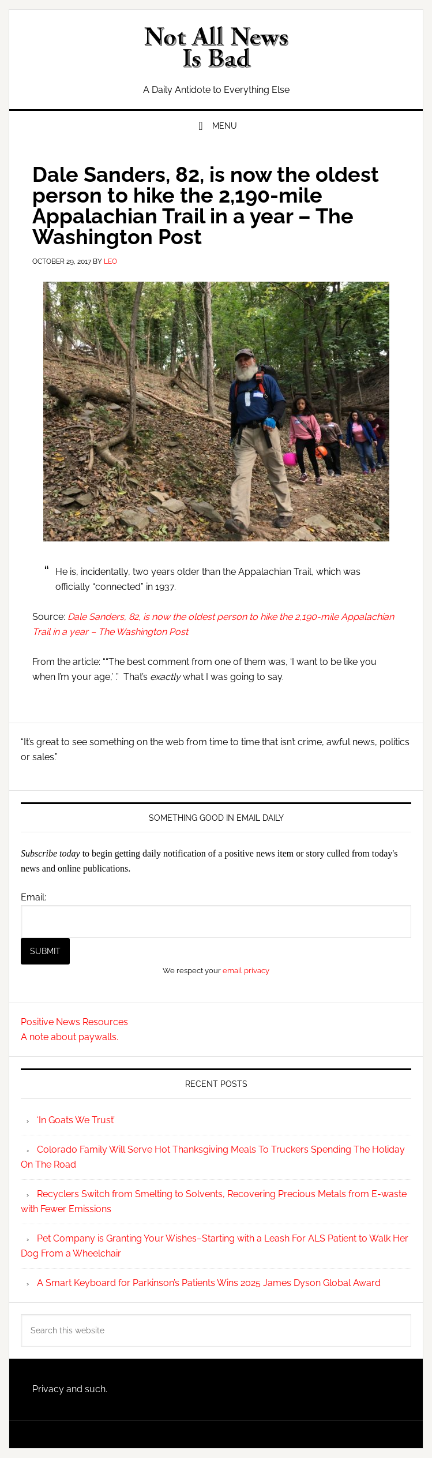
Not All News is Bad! (216, 47)
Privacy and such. (69, 1389)
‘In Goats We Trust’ (76, 1120)
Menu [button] (224, 125)
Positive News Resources (74, 1021)
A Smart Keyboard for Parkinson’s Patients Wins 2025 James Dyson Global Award (209, 1282)
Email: (33, 897)
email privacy (246, 970)
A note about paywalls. (69, 1036)
